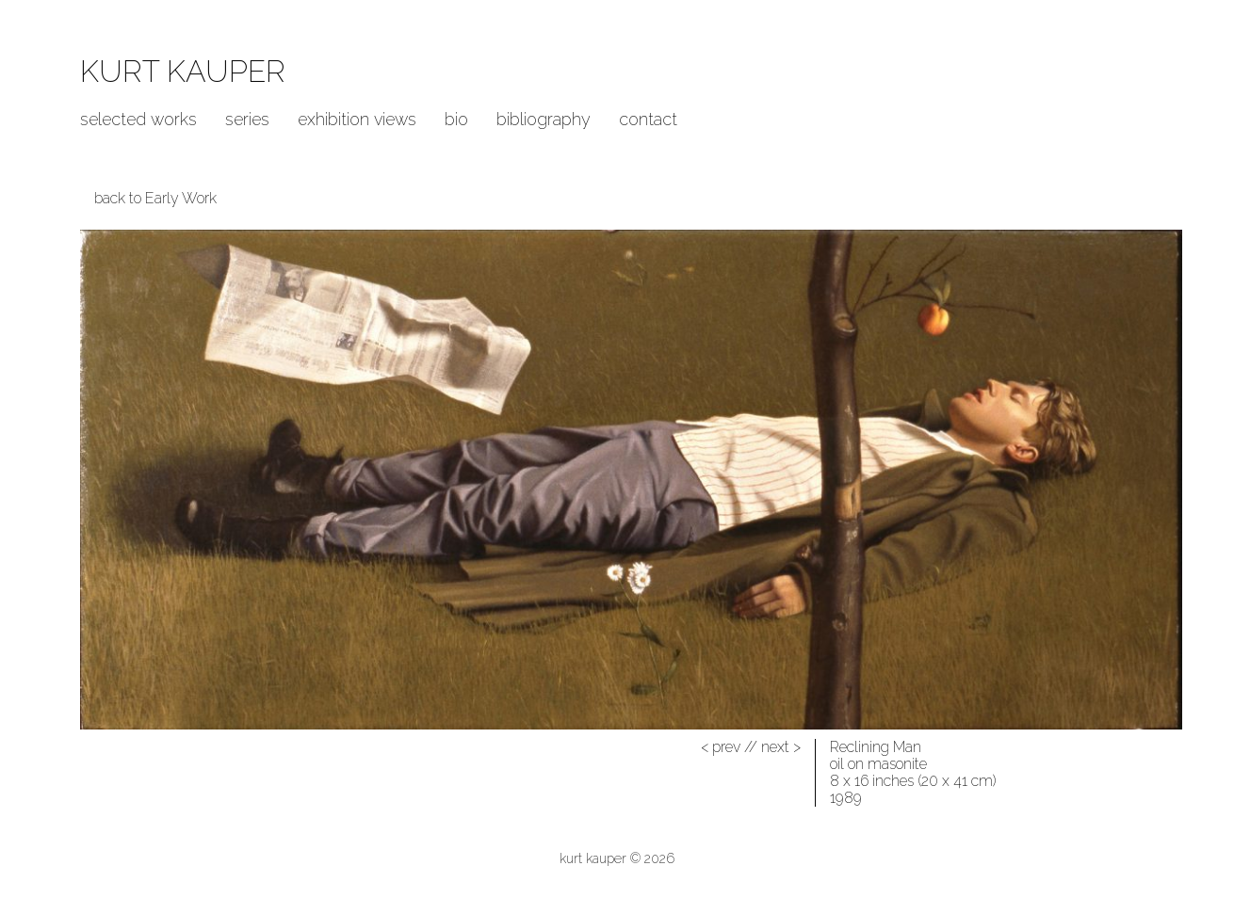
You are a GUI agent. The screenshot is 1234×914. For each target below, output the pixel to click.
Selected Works (138, 119)
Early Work (181, 198)
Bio (456, 119)
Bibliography (543, 119)
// (729, 747)
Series (247, 119)
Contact (648, 119)
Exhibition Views (357, 119)
